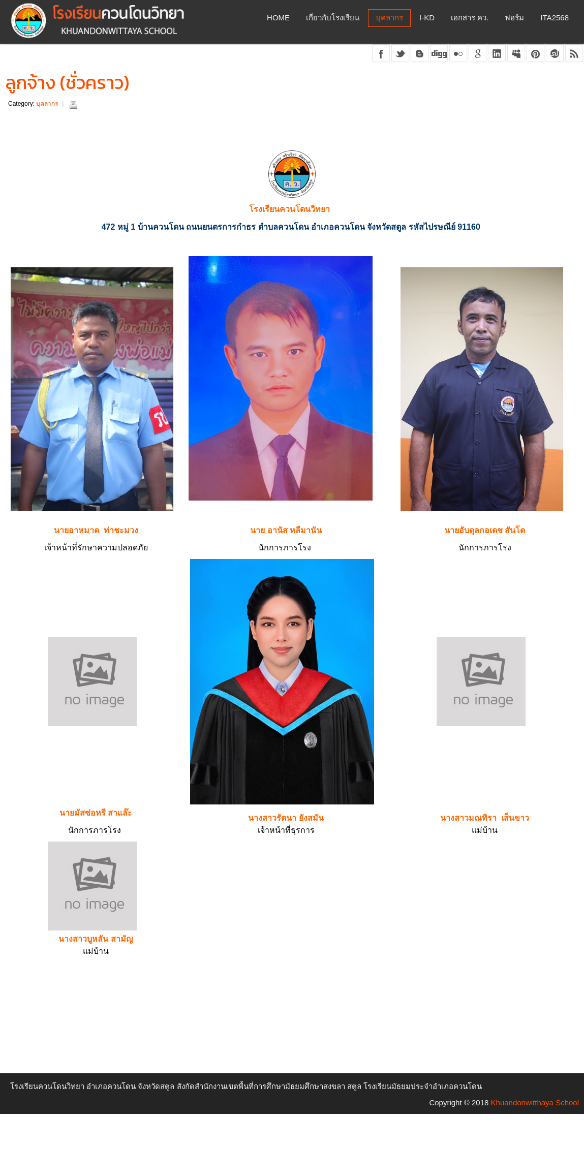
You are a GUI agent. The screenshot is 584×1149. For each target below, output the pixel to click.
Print (73, 105)
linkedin (496, 53)
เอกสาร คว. (469, 17)
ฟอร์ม (514, 17)
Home (278, 17)
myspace (516, 53)
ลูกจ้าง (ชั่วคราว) (67, 82)
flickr (458, 53)
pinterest (535, 53)
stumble (554, 53)
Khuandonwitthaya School (535, 1102)
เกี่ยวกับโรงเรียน (332, 17)
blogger (419, 53)
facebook (381, 53)
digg (439, 53)
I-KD (427, 17)
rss (574, 53)
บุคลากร (389, 17)
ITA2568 (554, 17)
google (477, 53)
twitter (400, 53)
